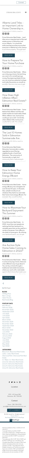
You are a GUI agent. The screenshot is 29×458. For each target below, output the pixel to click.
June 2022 (6, 342)
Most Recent (6, 305)
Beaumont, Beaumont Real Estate (13, 352)
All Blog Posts (6, 294)
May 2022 (5, 344)
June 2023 (6, 332)
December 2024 (7, 322)
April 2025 (6, 317)
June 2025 (6, 315)
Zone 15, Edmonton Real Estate (12, 366)
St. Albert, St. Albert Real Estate (12, 360)
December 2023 (7, 330)
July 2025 (5, 313)
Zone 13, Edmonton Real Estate (12, 364)
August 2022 (6, 338)
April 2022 (5, 346)
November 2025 (7, 309)
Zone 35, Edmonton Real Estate (12, 368)
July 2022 (5, 340)
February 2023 (7, 334)
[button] (9, 382)
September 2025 (8, 311)
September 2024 (8, 326)
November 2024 (7, 324)
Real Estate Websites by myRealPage (14, 417)
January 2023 (7, 336)
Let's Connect (14, 410)
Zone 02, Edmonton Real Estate (12, 362)
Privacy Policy (14, 416)
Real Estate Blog (7, 300)
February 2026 (7, 307)
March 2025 (6, 320)
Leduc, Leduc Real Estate (10, 354)
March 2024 (6, 328)
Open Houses (6, 298)
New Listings (6, 296)
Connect (21, 2)
